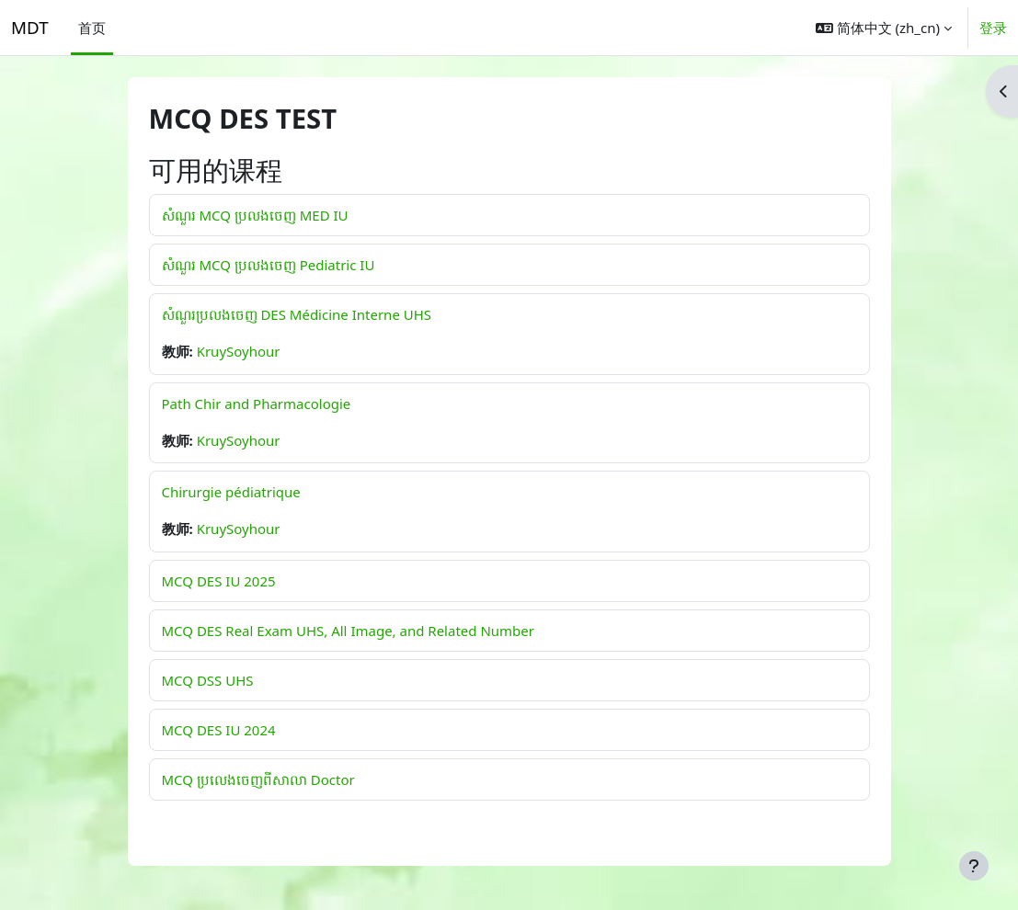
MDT (30, 27)
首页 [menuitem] (92, 27)
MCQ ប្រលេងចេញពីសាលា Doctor (258, 779)
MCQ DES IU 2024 (219, 730)
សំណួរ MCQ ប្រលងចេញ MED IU (255, 215)
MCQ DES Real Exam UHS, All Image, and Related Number (348, 630)
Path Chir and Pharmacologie (256, 403)
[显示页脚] (974, 866)
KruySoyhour (238, 351)
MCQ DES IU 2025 (219, 581)
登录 (993, 27)
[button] (884, 27)
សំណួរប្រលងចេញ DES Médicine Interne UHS (297, 314)
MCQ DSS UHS (208, 680)
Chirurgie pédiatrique (231, 492)
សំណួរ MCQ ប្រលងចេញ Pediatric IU (268, 265)
